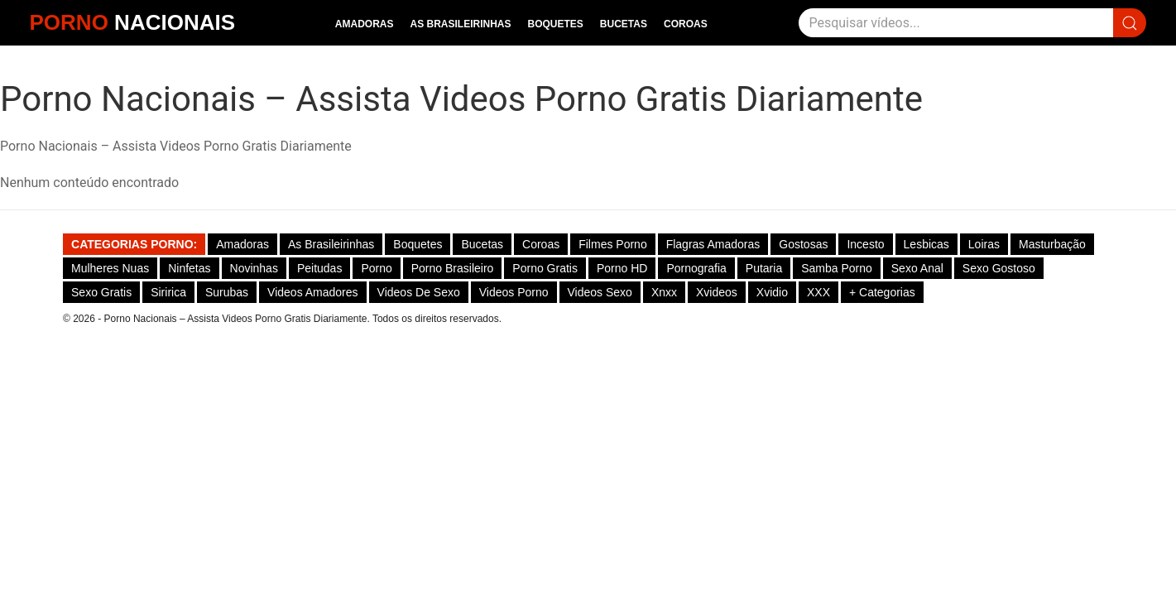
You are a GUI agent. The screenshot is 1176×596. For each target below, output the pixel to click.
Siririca (168, 292)
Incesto (865, 244)
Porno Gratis (545, 268)
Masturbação (1052, 244)
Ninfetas (189, 268)
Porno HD (622, 268)
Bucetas (623, 24)
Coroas (686, 24)
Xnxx (664, 292)
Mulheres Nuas (110, 268)
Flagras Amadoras (713, 244)
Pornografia (696, 268)
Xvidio (772, 292)
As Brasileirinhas (460, 24)
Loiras (984, 244)
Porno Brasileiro (452, 268)
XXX (818, 292)
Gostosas (803, 244)
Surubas (226, 292)
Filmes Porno (612, 244)
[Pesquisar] (956, 22)
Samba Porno (836, 268)
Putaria (764, 268)
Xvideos (716, 292)
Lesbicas (926, 244)
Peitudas (319, 268)
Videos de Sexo (418, 292)
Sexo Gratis (101, 292)
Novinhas (254, 268)
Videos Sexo (600, 292)
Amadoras (364, 24)
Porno (376, 268)
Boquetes (555, 24)
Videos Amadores (312, 292)
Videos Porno (514, 292)
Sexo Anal (917, 268)
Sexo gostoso (998, 268)
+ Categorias (882, 292)
